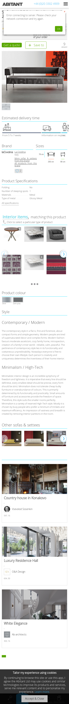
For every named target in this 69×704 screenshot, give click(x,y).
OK (58, 29)
